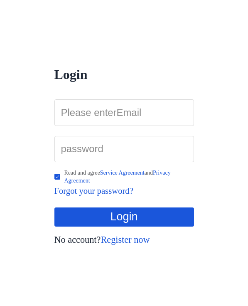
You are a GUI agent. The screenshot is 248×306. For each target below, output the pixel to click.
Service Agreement (122, 173)
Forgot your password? (93, 190)
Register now (125, 239)
